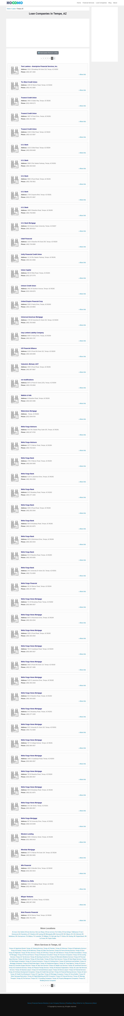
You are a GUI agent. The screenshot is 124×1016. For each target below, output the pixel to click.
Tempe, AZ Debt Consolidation (73, 952)
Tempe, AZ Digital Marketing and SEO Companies (41, 976)
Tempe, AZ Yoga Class (37, 974)
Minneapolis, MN (50, 934)
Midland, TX (47, 936)
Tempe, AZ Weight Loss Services (58, 965)
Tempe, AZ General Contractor (34, 961)
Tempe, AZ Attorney (61, 948)
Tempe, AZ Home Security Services (65, 950)
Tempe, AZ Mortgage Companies (54, 974)
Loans (14, 9)
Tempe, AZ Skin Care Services (39, 965)
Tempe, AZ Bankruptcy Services (77, 948)
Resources (88, 1003)
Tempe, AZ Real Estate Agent (31, 963)
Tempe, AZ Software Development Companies (22, 972)
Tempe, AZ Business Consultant (44, 955)
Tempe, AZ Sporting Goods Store (39, 957)
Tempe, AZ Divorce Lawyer (60, 970)
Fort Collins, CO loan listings (63, 932)
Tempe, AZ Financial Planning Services (65, 972)
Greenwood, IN (16, 934)
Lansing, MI (42, 934)
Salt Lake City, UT (56, 936)
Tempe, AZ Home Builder (71, 974)
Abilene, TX (32, 936)
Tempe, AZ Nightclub (14, 952)
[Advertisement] (48, 33)
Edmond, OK (79, 934)
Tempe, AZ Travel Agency (66, 963)
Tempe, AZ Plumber (49, 948)
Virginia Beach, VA (81, 936)
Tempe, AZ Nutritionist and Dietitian (69, 961)
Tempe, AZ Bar (80, 950)
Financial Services (88, 3)
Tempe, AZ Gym (81, 972)
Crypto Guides (52, 938)
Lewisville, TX (39, 936)
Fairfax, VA (65, 936)
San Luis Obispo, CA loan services (45, 932)
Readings (69, 1003)
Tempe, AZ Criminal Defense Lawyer (42, 970)
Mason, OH (70, 934)
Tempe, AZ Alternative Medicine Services (61, 957)
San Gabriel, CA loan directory (26, 932)
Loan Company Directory (57, 1003)
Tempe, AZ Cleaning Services (34, 948)
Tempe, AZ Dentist (16, 950)
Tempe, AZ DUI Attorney (29, 950)
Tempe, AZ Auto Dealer (37, 959)
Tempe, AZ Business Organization (59, 967)
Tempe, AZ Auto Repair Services (72, 959)
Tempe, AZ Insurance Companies (63, 955)
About (115, 3)
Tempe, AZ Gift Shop (42, 952)
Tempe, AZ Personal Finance (26, 955)
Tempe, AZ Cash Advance (56, 952)
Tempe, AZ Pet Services (23, 978)
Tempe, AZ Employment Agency (49, 963)
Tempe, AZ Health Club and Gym (45, 972)
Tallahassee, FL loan (77, 932)
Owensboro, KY (25, 934)
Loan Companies (101, 3)
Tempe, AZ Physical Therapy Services (38, 967)
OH (74, 934)
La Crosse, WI (43, 938)
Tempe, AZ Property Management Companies (65, 978)
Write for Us (80, 1003)
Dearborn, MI (34, 934)
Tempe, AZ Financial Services (77, 970)
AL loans (14, 932)
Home (79, 3)
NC (65, 934)
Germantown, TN (23, 936)
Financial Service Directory (40, 1003)
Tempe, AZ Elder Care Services (45, 950)
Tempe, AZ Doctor (80, 963)
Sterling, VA (72, 936)
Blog (109, 3)
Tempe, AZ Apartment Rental (17, 948)
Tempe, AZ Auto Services (28, 952)
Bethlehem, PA (13, 936)
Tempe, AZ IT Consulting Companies (41, 978)
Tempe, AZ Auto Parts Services (53, 959)
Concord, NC (59, 934)
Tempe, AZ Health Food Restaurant (20, 974)
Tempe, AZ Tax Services (23, 957)
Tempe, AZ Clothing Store (51, 961)
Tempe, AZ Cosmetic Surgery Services (19, 965)
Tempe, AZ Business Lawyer (23, 970)
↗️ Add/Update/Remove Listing (48, 53)
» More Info (82, 74)
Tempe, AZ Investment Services (77, 965)
